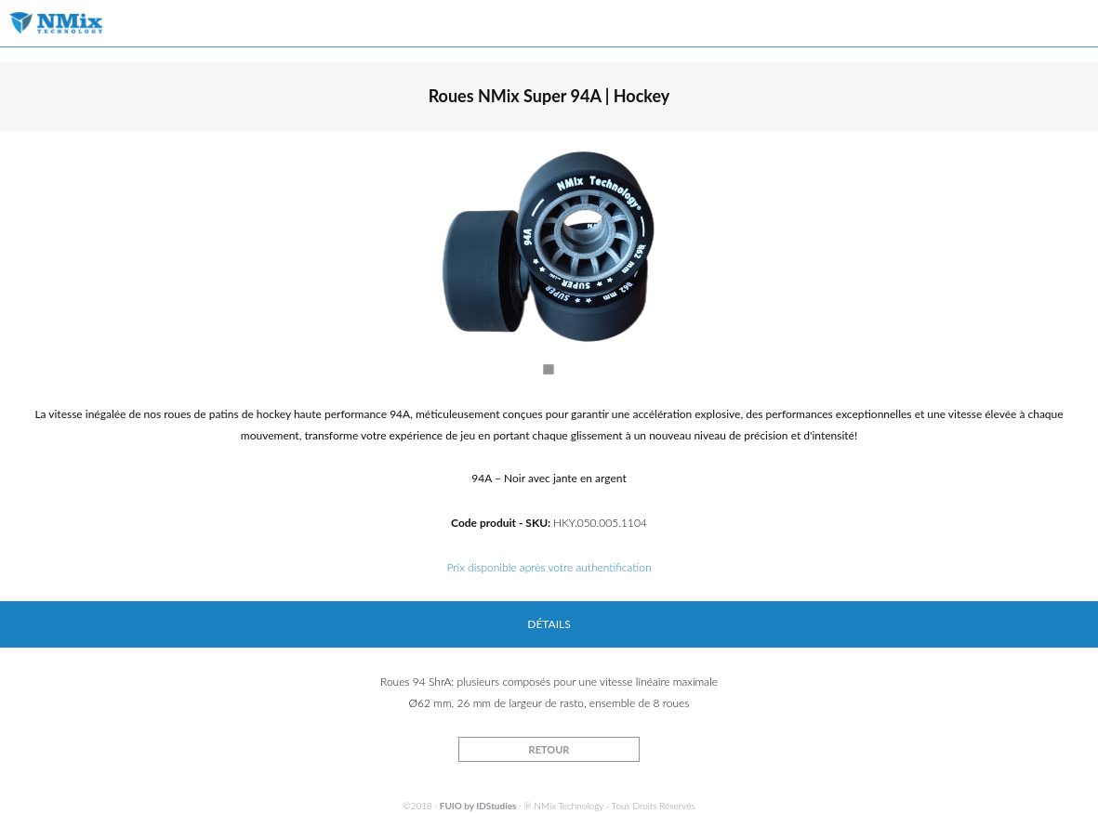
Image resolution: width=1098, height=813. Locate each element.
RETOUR (549, 749)
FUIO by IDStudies (478, 805)
